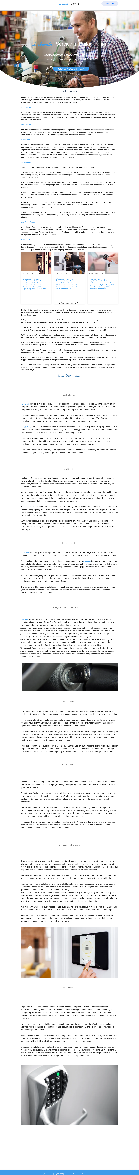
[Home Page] (109, 3)
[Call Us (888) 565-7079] (71, 69)
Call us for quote (41, 289)
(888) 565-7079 (58, 1174)
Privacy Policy (92, 1174)
